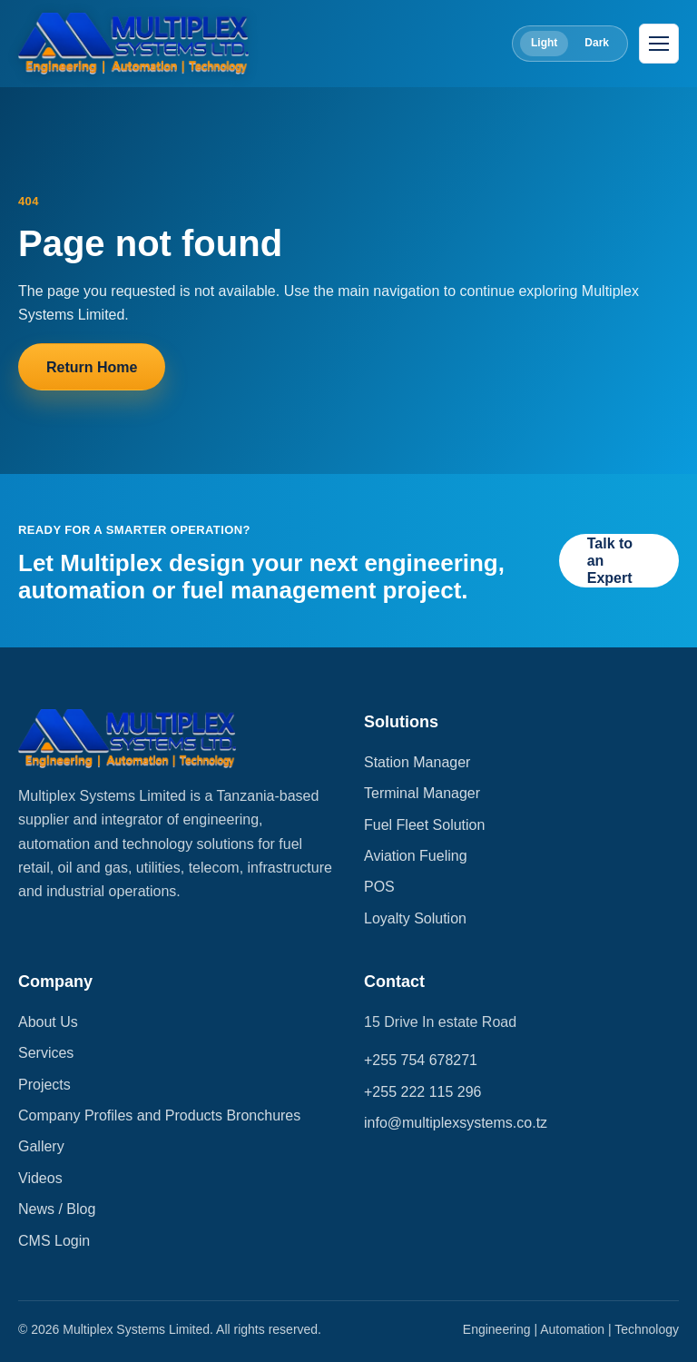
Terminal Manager (422, 793)
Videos (40, 1178)
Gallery (41, 1146)
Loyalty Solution (415, 918)
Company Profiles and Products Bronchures (159, 1115)
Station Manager (417, 762)
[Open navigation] (659, 44)
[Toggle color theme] (570, 43)
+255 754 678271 (420, 1060)
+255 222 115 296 (422, 1092)
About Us (48, 1022)
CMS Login (54, 1240)
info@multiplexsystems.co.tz (455, 1122)
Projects (44, 1084)
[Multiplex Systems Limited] (133, 44)
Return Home (91, 367)
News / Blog (56, 1209)
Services (46, 1053)
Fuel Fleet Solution (424, 825)
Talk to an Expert (610, 561)
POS (379, 886)
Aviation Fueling (415, 856)
